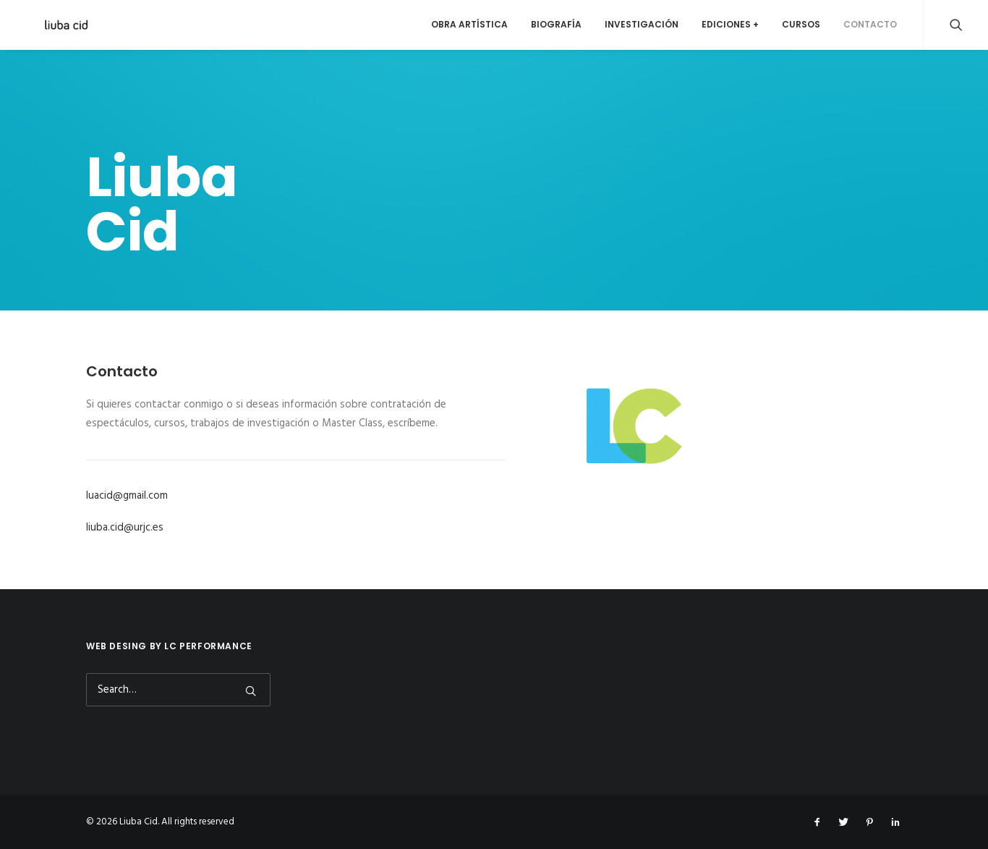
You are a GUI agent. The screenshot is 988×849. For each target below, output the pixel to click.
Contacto (870, 24)
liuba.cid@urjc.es (124, 527)
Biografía (556, 24)
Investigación (641, 24)
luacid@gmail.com (127, 495)
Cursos (801, 24)
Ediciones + (730, 24)
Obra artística (469, 24)
